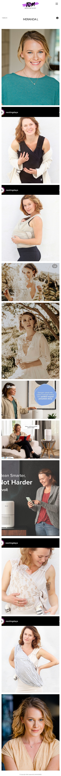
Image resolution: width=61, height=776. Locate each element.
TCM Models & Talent (30, 5)
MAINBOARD (38, 774)
